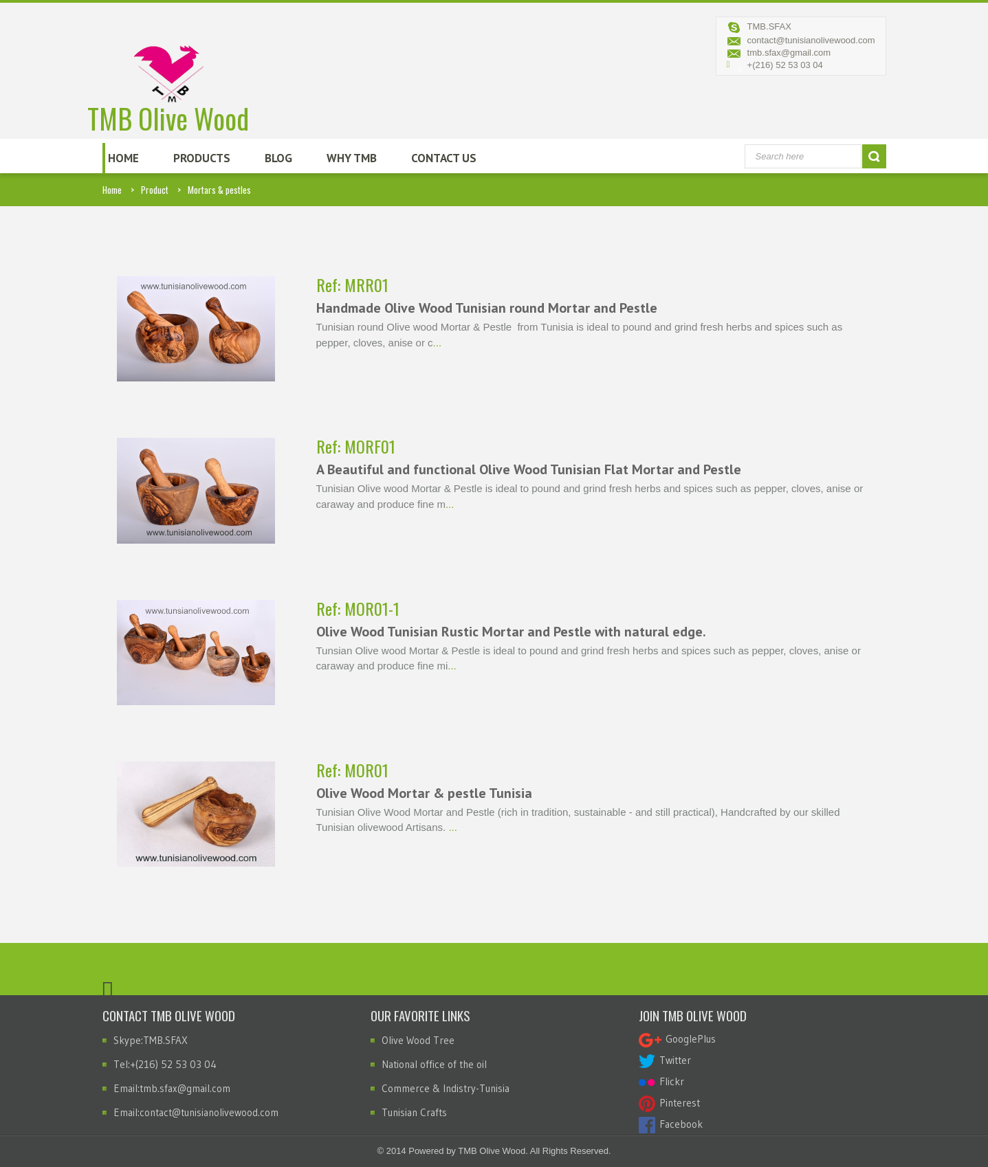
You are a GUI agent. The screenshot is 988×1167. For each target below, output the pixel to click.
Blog (278, 158)
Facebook (671, 1124)
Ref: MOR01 (352, 769)
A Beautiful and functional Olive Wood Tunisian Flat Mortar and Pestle (528, 469)
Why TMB (352, 158)
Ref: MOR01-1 (357, 608)
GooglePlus (677, 1038)
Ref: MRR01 (352, 284)
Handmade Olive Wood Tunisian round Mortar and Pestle (486, 308)
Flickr (661, 1081)
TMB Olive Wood (169, 74)
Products (201, 158)
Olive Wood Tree (418, 1040)
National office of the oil (434, 1064)
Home (123, 158)
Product (154, 190)
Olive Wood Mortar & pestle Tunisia (424, 793)
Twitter (665, 1060)
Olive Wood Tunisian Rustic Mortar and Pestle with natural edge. (511, 632)
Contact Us (443, 158)
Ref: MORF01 (355, 446)
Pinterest (669, 1102)
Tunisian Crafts (414, 1112)
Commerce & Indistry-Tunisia (445, 1088)
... (437, 342)
